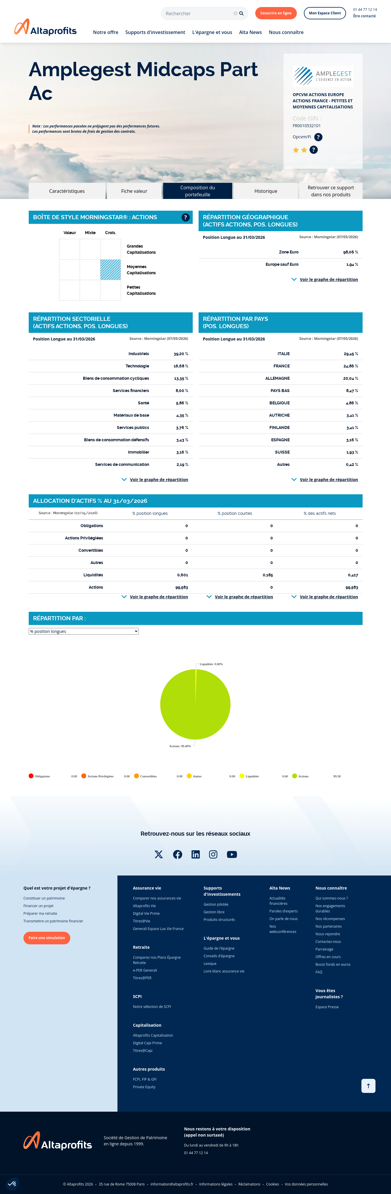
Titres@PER (142, 977)
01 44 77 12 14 (365, 9)
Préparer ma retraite (40, 913)
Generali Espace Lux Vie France (158, 928)
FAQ (318, 972)
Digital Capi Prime (147, 1042)
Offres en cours (328, 956)
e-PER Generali (145, 970)
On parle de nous (283, 918)
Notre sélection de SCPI (152, 1006)
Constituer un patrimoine (44, 898)
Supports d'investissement (155, 32)
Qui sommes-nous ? (331, 898)
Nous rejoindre (327, 933)
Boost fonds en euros (332, 964)
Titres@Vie (141, 921)
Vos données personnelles (306, 1184)
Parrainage (324, 949)
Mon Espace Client (325, 13)
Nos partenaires (328, 926)
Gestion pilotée (216, 904)
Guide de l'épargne (219, 948)
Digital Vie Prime (146, 913)
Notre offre (105, 32)
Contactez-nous (328, 941)
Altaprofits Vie (144, 905)
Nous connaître (286, 32)
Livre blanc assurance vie (224, 971)
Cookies (272, 1184)
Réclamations (249, 1184)
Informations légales (216, 1184)
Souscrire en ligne (275, 13)
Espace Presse (327, 1006)
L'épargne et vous (212, 32)
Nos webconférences (282, 929)
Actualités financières (278, 901)
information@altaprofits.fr (172, 1184)
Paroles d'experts (283, 911)
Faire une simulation (47, 937)
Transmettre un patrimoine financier (53, 921)
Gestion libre (214, 911)
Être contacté (364, 15)
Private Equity (144, 1086)
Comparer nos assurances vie (157, 898)
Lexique (210, 963)
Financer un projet (38, 905)
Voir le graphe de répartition (329, 279)
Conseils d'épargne (219, 955)
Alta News (250, 32)
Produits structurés (219, 919)
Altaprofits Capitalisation (153, 1035)
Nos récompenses (330, 918)
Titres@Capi (143, 1050)
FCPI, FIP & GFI (145, 1079)
